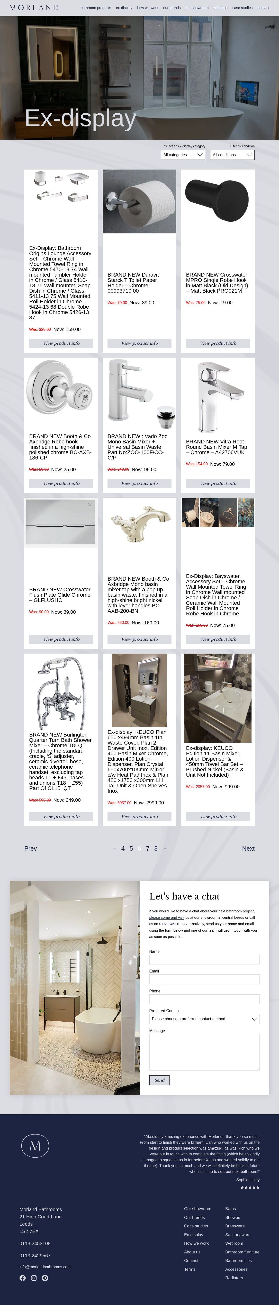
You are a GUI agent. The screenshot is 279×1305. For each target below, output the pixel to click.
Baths (230, 1208)
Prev (30, 849)
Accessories (236, 1269)
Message (157, 1031)
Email (154, 971)
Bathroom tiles (238, 1260)
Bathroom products (96, 8)
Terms (189, 1269)
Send (159, 1080)
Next (248, 849)
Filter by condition (242, 146)
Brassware (235, 1226)
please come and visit (166, 917)
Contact (263, 8)
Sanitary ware (238, 1235)
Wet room (234, 1243)
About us (221, 8)
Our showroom (197, 8)
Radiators (234, 1278)
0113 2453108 (170, 924)
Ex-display (124, 8)
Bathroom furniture (242, 1252)
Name (154, 952)
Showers (233, 1217)
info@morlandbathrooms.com (45, 1267)
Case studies (242, 8)
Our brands (172, 8)
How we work (147, 8)
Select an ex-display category (184, 146)
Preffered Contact (164, 1011)
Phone (155, 991)
